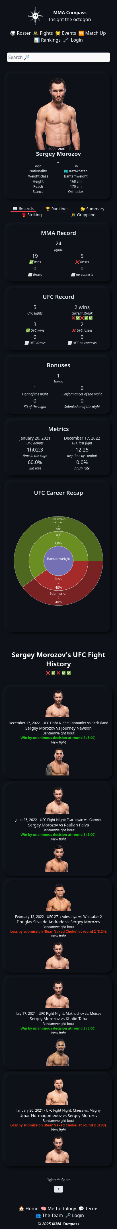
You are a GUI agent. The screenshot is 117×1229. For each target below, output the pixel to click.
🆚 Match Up (92, 33)
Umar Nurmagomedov (40, 1115)
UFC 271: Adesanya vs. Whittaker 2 (74, 916)
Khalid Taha (76, 1018)
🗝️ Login (73, 40)
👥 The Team (49, 1215)
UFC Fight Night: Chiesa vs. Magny (73, 1110)
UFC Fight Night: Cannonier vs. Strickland (75, 722)
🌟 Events (65, 33)
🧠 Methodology (58, 1208)
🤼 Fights (43, 33)
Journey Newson (76, 728)
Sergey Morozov (40, 728)
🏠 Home (28, 1208)
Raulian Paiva (76, 825)
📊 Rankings (47, 40)
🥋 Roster (20, 33)
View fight (58, 742)
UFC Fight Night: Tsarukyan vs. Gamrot (71, 819)
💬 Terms (88, 1208)
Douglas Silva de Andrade (41, 921)
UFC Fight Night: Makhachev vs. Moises (70, 1013)
